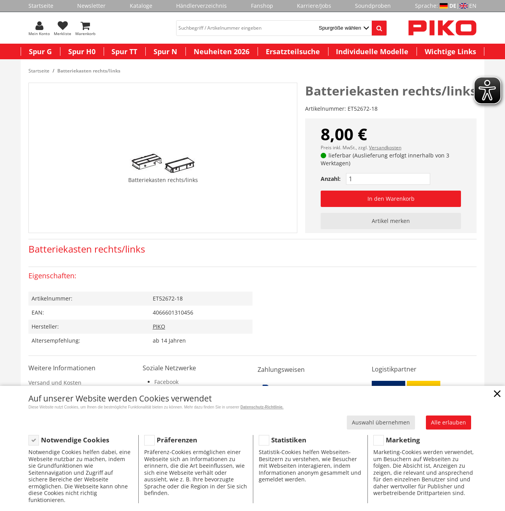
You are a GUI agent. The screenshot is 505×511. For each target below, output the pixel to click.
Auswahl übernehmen (381, 422)
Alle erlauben (448, 422)
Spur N (165, 51)
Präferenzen (177, 439)
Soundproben (373, 5)
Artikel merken (391, 221)
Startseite (40, 5)
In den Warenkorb (391, 198)
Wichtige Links (450, 51)
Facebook (166, 381)
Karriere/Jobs (314, 5)
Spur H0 (81, 51)
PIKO (159, 326)
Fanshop (262, 5)
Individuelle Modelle (372, 51)
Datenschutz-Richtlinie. (262, 407)
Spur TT (124, 51)
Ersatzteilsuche (293, 51)
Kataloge (141, 5)
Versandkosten (385, 147)
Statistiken (288, 439)
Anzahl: (331, 178)
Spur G (40, 51)
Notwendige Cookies (75, 439)
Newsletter (91, 5)
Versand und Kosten (54, 382)
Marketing (403, 439)
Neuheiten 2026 (221, 51)
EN (473, 5)
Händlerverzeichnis (201, 5)
